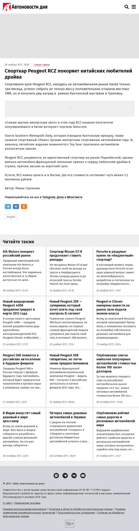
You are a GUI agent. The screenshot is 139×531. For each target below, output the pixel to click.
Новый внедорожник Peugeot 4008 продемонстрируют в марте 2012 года (19, 308)
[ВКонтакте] (16, 206)
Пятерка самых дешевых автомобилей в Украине (68, 415)
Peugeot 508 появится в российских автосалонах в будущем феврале (21, 359)
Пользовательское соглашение (76, 512)
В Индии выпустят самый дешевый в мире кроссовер (21, 417)
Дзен (60, 197)
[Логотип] (25, 7)
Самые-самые (42, 64)
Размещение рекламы (27, 503)
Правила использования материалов (24, 509)
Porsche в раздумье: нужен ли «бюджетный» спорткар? (114, 256)
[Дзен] (56, 475)
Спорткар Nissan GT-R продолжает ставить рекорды (66, 256)
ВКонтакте (74, 197)
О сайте (7, 503)
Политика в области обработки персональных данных (81, 509)
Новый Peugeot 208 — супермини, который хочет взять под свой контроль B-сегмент (66, 308)
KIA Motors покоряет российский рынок (18, 254)
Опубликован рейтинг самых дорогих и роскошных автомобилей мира (115, 419)
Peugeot (11, 217)
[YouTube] (83, 475)
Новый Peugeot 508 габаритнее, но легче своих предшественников (69, 359)
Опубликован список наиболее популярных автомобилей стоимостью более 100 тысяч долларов (116, 363)
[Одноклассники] (24, 206)
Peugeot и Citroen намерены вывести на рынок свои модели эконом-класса (113, 308)
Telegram (48, 197)
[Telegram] (8, 206)
